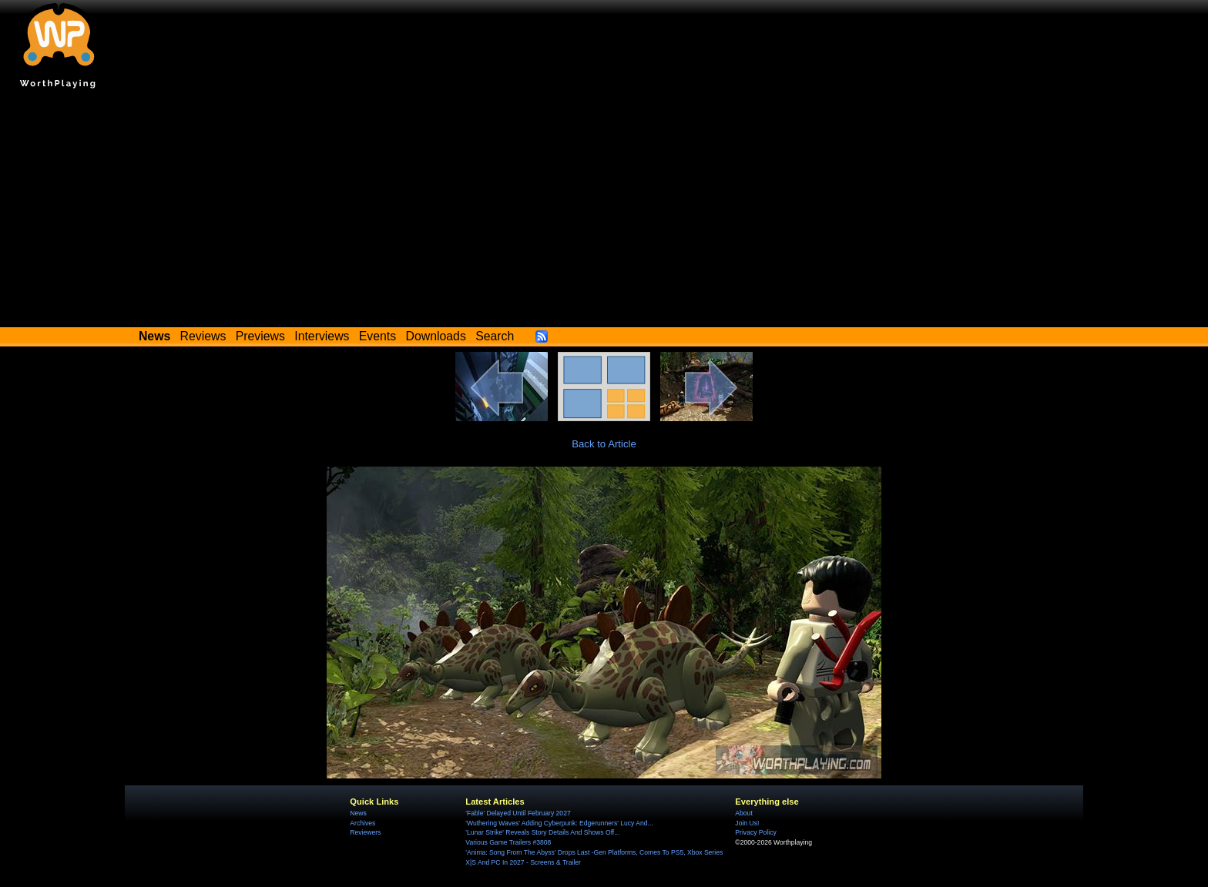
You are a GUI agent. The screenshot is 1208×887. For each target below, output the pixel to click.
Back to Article (604, 444)
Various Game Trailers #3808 (508, 842)
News (358, 813)
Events (377, 336)
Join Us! (747, 823)
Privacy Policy (755, 832)
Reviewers (365, 832)
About (743, 813)
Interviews (321, 336)
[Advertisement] (604, 212)
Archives (362, 823)
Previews (260, 336)
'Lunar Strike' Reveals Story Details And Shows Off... (542, 832)
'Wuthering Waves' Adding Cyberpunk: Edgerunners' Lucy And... (559, 823)
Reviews (203, 336)
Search (494, 336)
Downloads (436, 336)
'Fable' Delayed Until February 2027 (517, 813)
